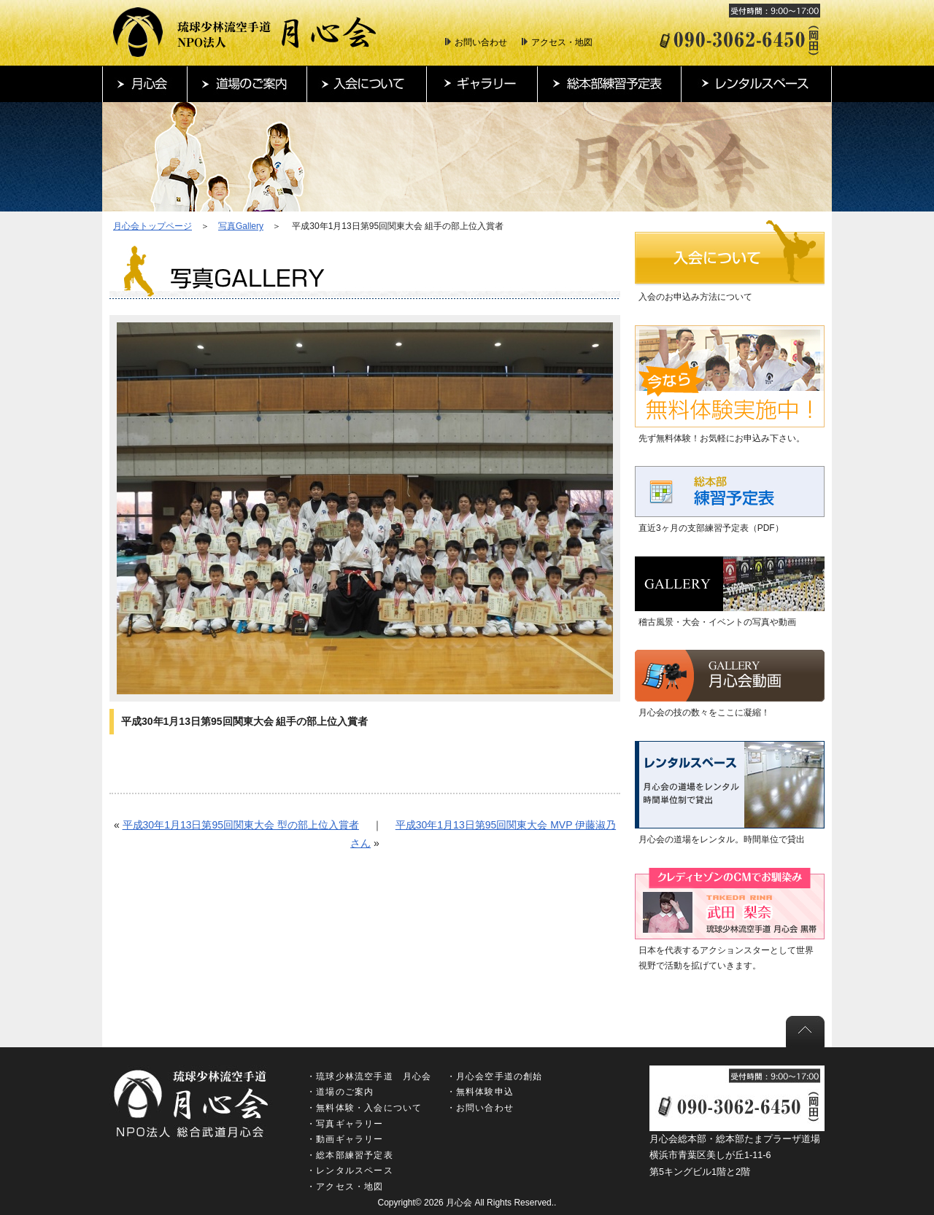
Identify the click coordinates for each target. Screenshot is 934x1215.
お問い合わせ (481, 42)
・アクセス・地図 (345, 1186)
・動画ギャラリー (345, 1139)
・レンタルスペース (349, 1170)
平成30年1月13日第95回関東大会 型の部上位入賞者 (241, 825)
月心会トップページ (152, 226)
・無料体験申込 (480, 1092)
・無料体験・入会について (364, 1108)
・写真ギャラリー (345, 1124)
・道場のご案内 (340, 1092)
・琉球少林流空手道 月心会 (369, 1076)
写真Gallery (240, 226)
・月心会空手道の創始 (495, 1076)
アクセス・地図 (562, 42)
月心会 (459, 1202)
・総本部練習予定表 (349, 1155)
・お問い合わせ (480, 1108)
